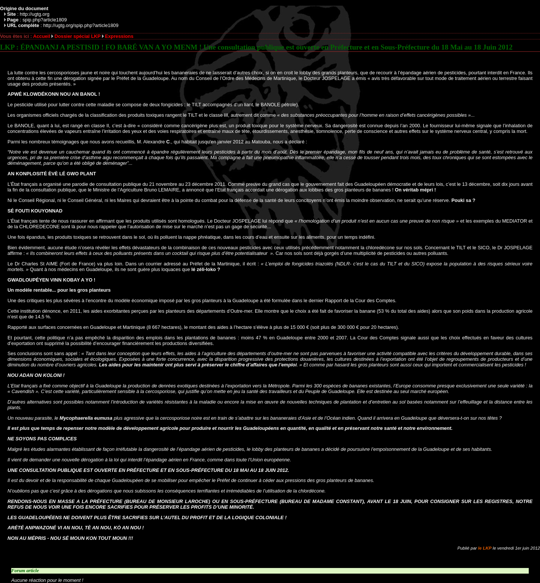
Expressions (119, 36)
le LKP (485, 548)
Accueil (41, 36)
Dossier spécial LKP (77, 36)
